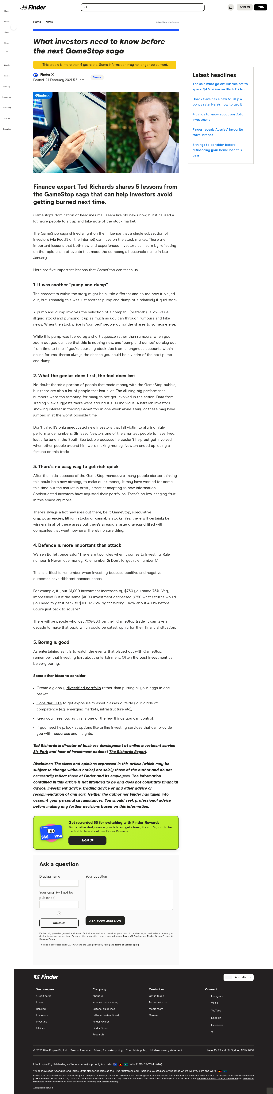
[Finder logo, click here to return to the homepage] (40, 7)
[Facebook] (228, 1025)
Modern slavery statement (166, 1050)
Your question (96, 876)
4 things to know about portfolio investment (218, 117)
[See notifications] (231, 7)
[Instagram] (228, 996)
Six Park (40, 752)
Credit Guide (231, 1079)
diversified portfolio (84, 688)
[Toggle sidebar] (14, 27)
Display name (49, 876)
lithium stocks (77, 518)
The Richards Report (127, 752)
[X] (228, 1032)
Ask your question (105, 920)
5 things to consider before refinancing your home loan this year (217, 150)
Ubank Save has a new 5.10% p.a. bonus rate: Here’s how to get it (218, 102)
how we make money (107, 1082)
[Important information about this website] (167, 21)
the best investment (150, 657)
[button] (6, 8)
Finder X (47, 74)
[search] (145, 8)
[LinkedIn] (228, 1018)
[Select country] (238, 977)
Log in (245, 7)
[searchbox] (142, 7)
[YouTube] (228, 1011)
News (49, 22)
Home (37, 22)
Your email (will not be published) (56, 895)
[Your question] (129, 895)
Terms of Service (124, 945)
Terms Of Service (132, 936)
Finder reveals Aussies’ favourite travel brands (218, 132)
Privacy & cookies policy (108, 1050)
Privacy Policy (102, 945)
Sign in (59, 923)
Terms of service (80, 1050)
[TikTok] (228, 1003)
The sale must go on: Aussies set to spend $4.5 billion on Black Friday (220, 86)
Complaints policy (136, 1050)
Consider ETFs (49, 703)
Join (260, 7)
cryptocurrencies (48, 518)
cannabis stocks (109, 518)
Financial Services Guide (210, 1079)
